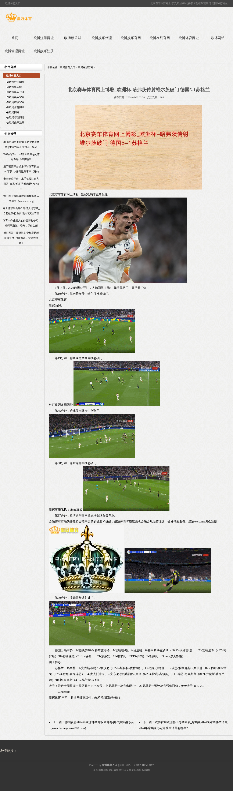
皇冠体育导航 (100, 770)
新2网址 (145, 770)
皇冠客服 (136, 770)
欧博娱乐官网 (131, 38)
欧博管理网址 (14, 51)
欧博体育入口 (67, 67)
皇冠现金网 (125, 770)
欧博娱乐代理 (102, 38)
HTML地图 (148, 765)
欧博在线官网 (160, 38)
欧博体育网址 (189, 38)
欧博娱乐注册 (43, 51)
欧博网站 (218, 38)
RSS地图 (136, 765)
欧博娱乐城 (72, 38)
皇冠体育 (113, 770)
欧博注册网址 (43, 38)
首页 (14, 38)
